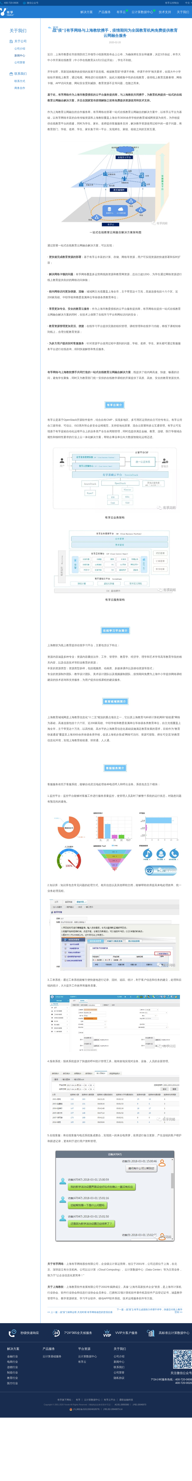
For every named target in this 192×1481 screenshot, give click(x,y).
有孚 (78, 1399)
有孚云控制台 (172, 3)
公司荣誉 (19, 62)
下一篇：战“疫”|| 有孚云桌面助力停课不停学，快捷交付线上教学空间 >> (149, 1311)
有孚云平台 (109, 1399)
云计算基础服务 (52, 1356)
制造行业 (12, 1372)
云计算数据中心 (144, 11)
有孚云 (123, 11)
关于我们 (183, 12)
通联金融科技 (126, 1399)
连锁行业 (12, 1367)
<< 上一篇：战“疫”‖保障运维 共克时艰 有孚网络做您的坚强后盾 (80, 1312)
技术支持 (165, 12)
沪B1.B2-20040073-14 (112, 1409)
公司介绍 (19, 48)
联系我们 (119, 1367)
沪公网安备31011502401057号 (85, 1409)
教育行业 (12, 1377)
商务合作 (19, 87)
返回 (55, 27)
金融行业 (12, 1356)
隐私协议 (119, 1377)
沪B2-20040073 (139, 1405)
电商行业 (12, 1361)
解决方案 (86, 12)
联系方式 (19, 81)
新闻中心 (19, 55)
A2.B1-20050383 (122, 1405)
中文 (187, 3)
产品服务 (104, 12)
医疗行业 (12, 1383)
